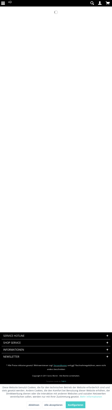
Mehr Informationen (91, 396)
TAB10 (63, 381)
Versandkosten (60, 365)
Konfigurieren (75, 404)
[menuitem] (72, 3)
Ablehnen (34, 404)
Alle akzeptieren (53, 404)
